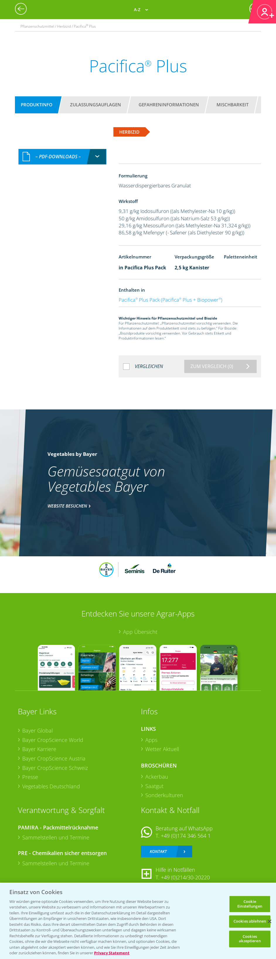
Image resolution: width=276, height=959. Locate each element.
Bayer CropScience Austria (54, 758)
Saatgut (154, 786)
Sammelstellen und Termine (55, 837)
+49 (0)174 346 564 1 (186, 835)
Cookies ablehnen (250, 921)
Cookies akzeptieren (249, 939)
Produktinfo (36, 105)
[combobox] (62, 156)
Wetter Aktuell (162, 749)
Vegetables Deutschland (51, 786)
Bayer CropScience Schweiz (55, 767)
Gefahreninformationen (169, 105)
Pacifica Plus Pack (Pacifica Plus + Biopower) (170, 299)
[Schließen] (269, 921)
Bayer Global (37, 730)
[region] (138, 921)
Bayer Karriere (39, 749)
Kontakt (158, 851)
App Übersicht (140, 631)
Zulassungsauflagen (95, 105)
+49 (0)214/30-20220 (185, 877)
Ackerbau (156, 776)
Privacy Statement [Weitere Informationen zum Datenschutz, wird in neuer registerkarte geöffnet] (112, 952)
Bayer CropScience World (52, 739)
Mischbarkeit (232, 105)
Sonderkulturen (164, 795)
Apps (151, 739)
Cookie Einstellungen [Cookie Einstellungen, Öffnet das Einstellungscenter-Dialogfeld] (249, 904)
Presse (30, 776)
